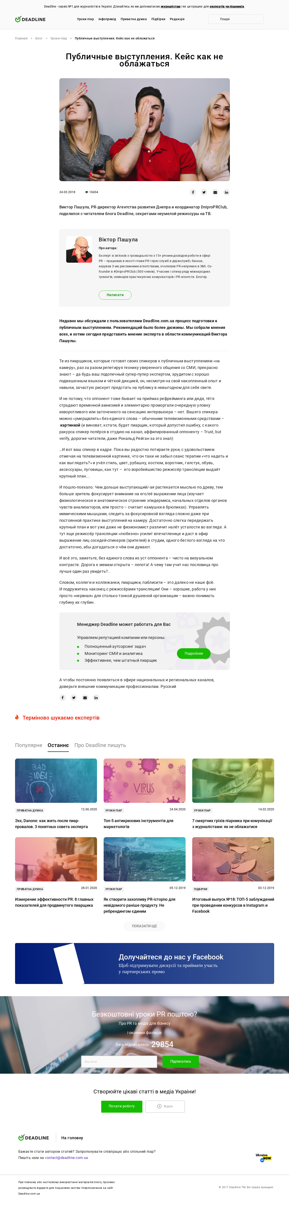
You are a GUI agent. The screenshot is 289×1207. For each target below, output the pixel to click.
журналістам (170, 6)
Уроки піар (85, 19)
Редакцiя (177, 19)
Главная (21, 38)
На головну (72, 1137)
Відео (165, 1106)
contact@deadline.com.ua (66, 1158)
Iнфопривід (107, 19)
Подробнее (194, 653)
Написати (115, 295)
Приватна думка (134, 19)
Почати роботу (128, 1106)
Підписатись (180, 1061)
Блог (39, 38)
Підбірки (158, 19)
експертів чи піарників (227, 6)
